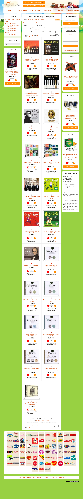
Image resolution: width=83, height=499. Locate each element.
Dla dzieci (12, 85)
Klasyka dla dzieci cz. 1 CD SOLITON (51, 203)
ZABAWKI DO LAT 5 (11, 116)
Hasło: (70, 39)
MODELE (9, 73)
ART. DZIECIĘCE (11, 27)
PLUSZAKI (9, 105)
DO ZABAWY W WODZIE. (13, 46)
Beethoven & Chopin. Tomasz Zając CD (51, 95)
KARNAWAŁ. (10, 60)
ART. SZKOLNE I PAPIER (13, 29)
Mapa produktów (72, 10)
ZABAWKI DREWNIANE (12, 118)
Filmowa (12, 91)
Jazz (11, 89)
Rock (11, 97)
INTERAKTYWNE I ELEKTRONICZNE (10, 58)
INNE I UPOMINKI (11, 53)
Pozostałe (10, 76)
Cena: (37, 22)
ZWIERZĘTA (10, 121)
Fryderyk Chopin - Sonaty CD (32, 274)
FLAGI (8, 50)
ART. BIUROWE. (11, 22)
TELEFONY (9, 114)
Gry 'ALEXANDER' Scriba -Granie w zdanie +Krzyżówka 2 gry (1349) (70, 156)
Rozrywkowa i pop (14, 93)
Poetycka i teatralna (14, 95)
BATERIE (9, 33)
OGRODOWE (10, 103)
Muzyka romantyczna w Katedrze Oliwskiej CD (31, 95)
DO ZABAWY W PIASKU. (13, 42)
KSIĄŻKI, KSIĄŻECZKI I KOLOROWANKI (11, 68)
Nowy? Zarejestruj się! (70, 49)
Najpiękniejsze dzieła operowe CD (51, 167)
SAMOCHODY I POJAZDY (13, 112)
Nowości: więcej (70, 88)
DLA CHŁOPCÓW (11, 35)
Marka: (25, 22)
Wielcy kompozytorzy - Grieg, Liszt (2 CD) (32, 383)
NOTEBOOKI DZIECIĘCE (13, 101)
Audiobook (10, 99)
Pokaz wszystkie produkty (34, 5)
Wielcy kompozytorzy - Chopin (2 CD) (51, 347)
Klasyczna (12, 87)
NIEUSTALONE (10, 123)
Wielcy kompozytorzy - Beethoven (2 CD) (51, 275)
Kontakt (60, 10)
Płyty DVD (10, 78)
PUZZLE (9, 107)
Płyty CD (10, 80)
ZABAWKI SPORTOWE (12, 119)
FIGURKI (9, 48)
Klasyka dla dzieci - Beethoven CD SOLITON (51, 239)
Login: (70, 34)
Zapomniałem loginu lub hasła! (71, 50)
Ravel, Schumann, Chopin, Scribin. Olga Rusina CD (32, 59)
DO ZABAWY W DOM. (12, 40)
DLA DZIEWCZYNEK (12, 37)
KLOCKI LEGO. (10, 64)
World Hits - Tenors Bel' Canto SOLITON (32, 203)
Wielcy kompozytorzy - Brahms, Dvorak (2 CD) (51, 383)
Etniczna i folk (13, 84)
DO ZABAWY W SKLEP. (12, 44)
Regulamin (47, 10)
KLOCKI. (9, 62)
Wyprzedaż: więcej (71, 127)
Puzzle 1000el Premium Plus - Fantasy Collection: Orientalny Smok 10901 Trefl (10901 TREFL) (12, 161)
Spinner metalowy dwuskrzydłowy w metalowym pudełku (70, 117)
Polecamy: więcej (70, 166)
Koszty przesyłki (35, 10)
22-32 (37, 29)
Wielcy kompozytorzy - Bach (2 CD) (51, 311)
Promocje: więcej (12, 173)
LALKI (8, 71)
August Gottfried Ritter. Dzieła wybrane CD (32, 418)
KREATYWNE (10, 66)
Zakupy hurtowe (22, 10)
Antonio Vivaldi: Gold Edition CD (51, 131)
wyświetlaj (52, 34)
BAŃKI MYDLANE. (11, 31)
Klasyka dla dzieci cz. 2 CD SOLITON (31, 239)
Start (10, 10)
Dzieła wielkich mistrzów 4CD (32, 166)
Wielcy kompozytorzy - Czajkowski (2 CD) (32, 347)
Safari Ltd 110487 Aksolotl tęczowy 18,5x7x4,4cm (71, 77)
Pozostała (12, 82)
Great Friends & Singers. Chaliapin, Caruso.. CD (51, 59)
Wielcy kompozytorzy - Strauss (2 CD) (32, 311)
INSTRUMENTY (10, 55)
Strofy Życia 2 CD (32, 130)
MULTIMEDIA (10, 75)
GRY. (8, 51)
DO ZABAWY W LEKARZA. (13, 38)
